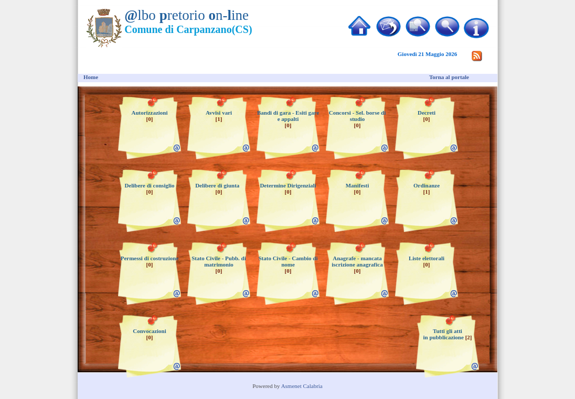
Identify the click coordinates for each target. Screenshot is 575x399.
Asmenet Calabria (302, 386)
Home (90, 77)
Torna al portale (449, 77)
